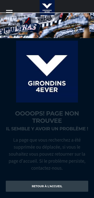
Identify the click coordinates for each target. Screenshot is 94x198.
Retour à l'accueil (47, 186)
